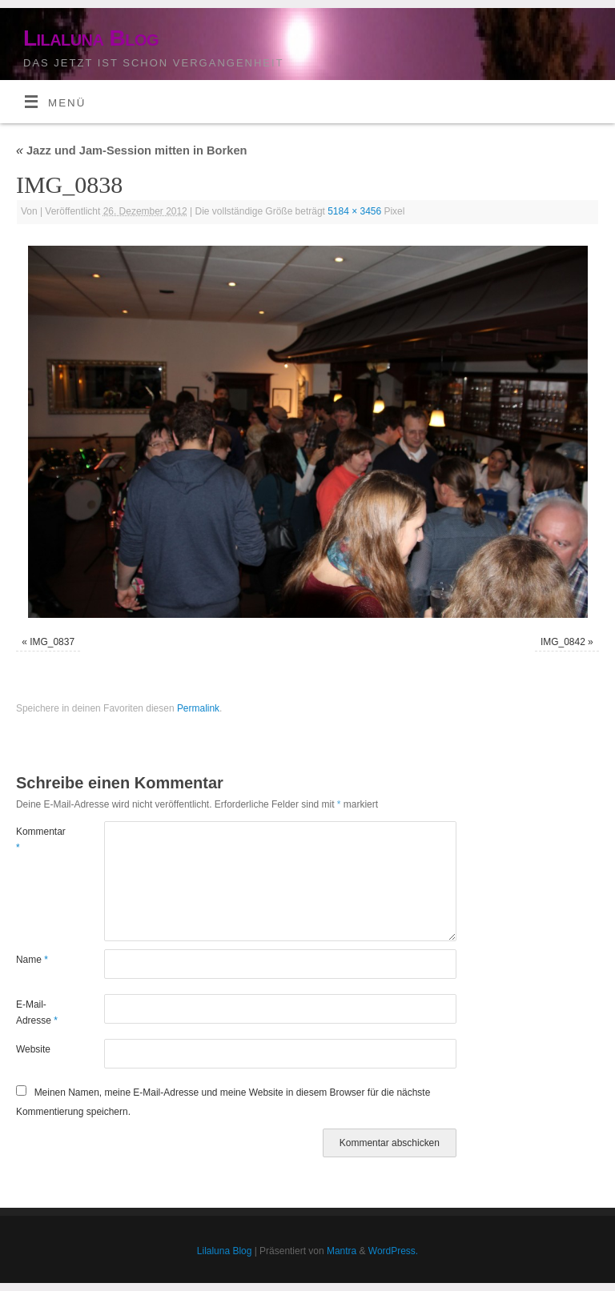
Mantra (341, 1251)
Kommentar (38, 839)
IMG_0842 (563, 642)
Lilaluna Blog (91, 38)
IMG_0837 (52, 642)
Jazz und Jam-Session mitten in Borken (131, 150)
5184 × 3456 (354, 211)
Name (32, 959)
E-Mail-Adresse (37, 1012)
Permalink (198, 708)
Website (33, 1049)
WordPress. (393, 1251)
